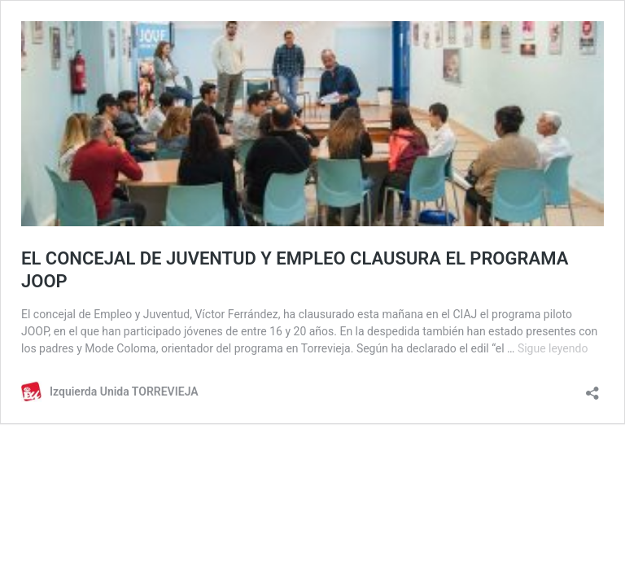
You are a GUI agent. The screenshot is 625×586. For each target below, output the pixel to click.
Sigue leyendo (553, 348)
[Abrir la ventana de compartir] (592, 387)
